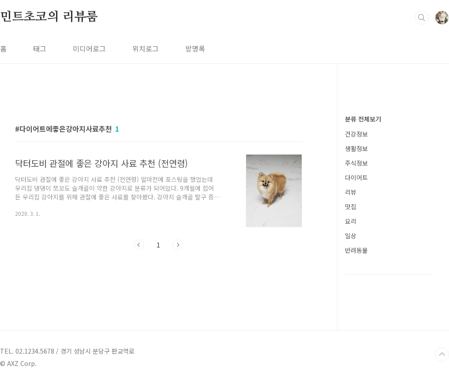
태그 (39, 48)
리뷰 (350, 192)
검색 (421, 17)
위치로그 (145, 48)
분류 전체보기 (363, 118)
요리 (350, 221)
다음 (177, 245)
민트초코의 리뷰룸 (49, 17)
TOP (442, 354)
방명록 (195, 48)
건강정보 (356, 133)
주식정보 (356, 163)
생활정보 (356, 148)
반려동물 (356, 250)
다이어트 (356, 177)
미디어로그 (89, 48)
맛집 (350, 206)
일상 (350, 235)
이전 (139, 245)
